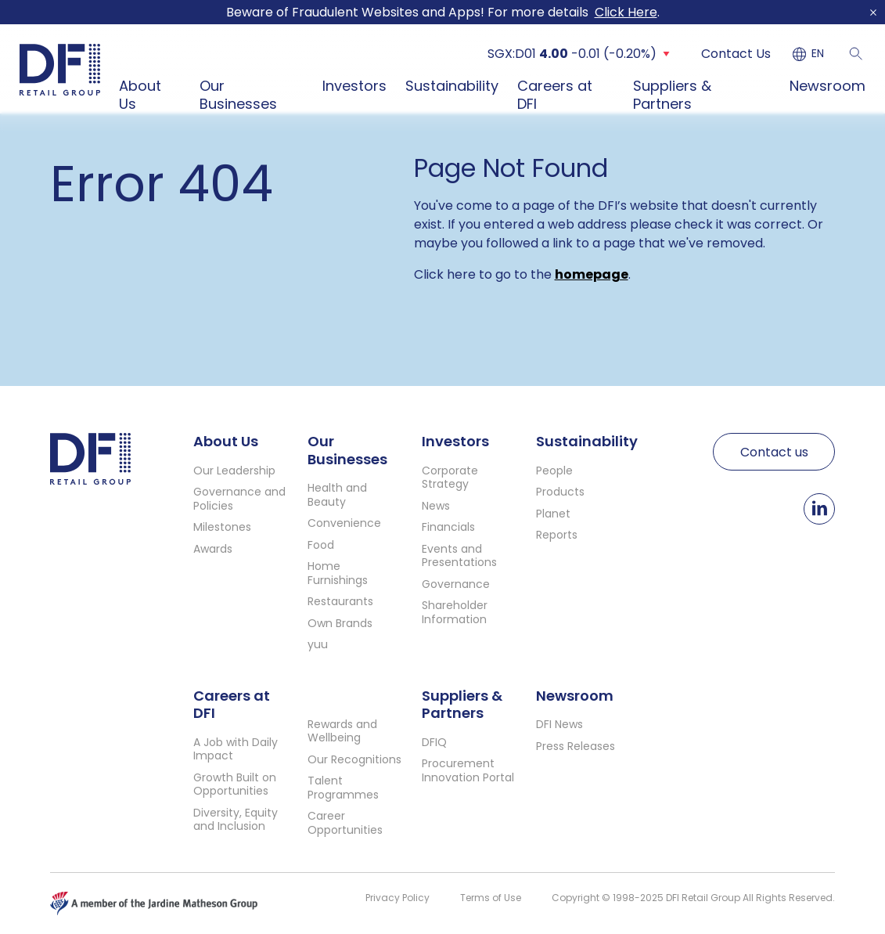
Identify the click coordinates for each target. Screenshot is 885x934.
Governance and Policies (239, 499)
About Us (140, 95)
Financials (448, 527)
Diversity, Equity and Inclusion (235, 820)
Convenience (344, 523)
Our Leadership (234, 470)
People (554, 470)
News (436, 506)
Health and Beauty (337, 495)
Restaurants (340, 601)
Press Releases (575, 746)
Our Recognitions (354, 759)
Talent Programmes (343, 787)
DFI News (559, 724)
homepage (591, 274)
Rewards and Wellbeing (342, 731)
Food (321, 545)
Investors (354, 86)
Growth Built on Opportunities (234, 784)
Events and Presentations (459, 556)
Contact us (774, 452)
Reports (556, 535)
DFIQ (434, 742)
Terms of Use (490, 897)
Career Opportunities (345, 823)
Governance (456, 584)
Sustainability (451, 86)
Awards (212, 549)
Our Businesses (238, 95)
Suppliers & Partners (672, 95)
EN (817, 54)
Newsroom (827, 86)
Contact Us (736, 54)
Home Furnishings (338, 573)
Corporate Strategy (450, 477)
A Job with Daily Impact (235, 749)
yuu (318, 644)
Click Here (626, 12)
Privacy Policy (397, 897)
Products (560, 491)
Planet (553, 513)
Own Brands (340, 623)
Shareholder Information (454, 612)
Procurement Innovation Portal (468, 770)
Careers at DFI (554, 95)
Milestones (222, 527)
